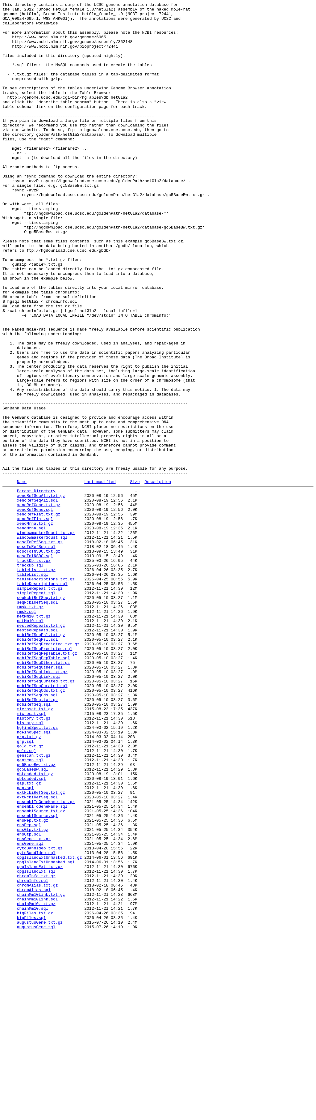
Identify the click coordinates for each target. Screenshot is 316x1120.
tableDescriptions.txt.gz (46, 693)
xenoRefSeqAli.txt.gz (41, 593)
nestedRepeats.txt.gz (41, 748)
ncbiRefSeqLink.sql (38, 810)
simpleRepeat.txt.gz (40, 704)
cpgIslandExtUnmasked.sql (46, 1032)
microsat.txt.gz (35, 849)
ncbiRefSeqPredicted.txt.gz (48, 771)
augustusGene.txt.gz (40, 1105)
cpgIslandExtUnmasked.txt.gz (49, 1027)
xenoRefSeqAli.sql (37, 598)
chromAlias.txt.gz (37, 1060)
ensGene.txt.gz (34, 1004)
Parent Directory (36, 587)
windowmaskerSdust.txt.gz (46, 637)
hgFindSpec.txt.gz (37, 871)
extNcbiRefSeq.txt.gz (41, 949)
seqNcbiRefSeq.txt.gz (41, 715)
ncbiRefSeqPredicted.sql (44, 776)
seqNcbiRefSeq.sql (37, 721)
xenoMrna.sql (31, 632)
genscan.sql (30, 910)
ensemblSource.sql (37, 977)
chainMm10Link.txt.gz (41, 1071)
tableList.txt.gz (36, 682)
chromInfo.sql (32, 1055)
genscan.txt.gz (34, 904)
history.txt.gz (34, 860)
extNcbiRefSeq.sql (37, 954)
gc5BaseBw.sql (32, 921)
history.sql (30, 865)
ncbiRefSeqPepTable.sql (43, 787)
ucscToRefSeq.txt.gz (40, 648)
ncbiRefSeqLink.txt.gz (42, 804)
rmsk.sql (26, 732)
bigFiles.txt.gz (35, 1093)
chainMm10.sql (32, 1088)
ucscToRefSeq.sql (36, 654)
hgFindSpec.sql (34, 876)
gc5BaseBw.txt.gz (36, 915)
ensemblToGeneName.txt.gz (46, 960)
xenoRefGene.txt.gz (38, 604)
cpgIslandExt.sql (36, 1043)
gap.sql (25, 943)
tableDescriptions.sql (42, 698)
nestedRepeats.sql (37, 754)
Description (157, 577)
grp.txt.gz (29, 882)
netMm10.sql (30, 743)
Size (134, 577)
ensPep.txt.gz (32, 982)
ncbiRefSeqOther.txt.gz (43, 793)
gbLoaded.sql (31, 932)
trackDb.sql (30, 676)
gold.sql (26, 899)
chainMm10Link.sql (37, 1077)
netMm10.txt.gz (34, 737)
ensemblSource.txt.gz (41, 971)
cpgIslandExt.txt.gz (40, 1038)
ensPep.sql (29, 988)
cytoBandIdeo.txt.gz (40, 1016)
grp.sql (25, 888)
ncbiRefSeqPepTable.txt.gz (47, 782)
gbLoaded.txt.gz (35, 927)
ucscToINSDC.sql (35, 665)
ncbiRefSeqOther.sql (40, 799)
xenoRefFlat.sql (35, 620)
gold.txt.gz (30, 893)
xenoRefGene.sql (35, 609)
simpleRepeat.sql (36, 709)
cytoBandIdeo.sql (36, 1021)
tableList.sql (32, 687)
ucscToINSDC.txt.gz (38, 659)
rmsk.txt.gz (30, 726)
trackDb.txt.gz (34, 670)
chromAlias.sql (34, 1066)
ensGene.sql (30, 1010)
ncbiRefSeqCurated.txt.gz (46, 815)
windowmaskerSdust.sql (42, 643)
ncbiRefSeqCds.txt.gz (41, 826)
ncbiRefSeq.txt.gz (37, 837)
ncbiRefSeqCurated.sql (42, 821)
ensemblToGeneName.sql (42, 965)
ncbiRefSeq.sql (34, 843)
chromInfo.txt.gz (36, 1049)
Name (22, 577)
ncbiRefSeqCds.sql (37, 832)
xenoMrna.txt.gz (35, 626)
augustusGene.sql (36, 1110)
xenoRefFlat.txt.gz (38, 615)
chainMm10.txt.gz (36, 1082)
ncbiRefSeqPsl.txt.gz (41, 760)
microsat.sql (31, 854)
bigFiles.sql (31, 1099)
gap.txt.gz (29, 938)
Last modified (99, 577)
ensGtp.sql (29, 999)
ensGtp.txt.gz (32, 993)
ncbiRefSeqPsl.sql (37, 765)
